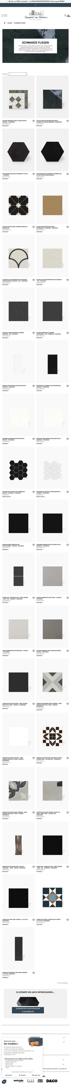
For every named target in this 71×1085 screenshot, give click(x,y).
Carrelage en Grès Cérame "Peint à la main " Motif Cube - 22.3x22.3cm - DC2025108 (48, 814)
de (5, 15)
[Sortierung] (18, 74)
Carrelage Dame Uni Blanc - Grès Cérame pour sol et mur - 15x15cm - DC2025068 (13, 759)
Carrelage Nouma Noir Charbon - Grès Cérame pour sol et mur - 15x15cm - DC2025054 (14, 814)
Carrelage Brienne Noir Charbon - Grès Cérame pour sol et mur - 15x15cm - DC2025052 (49, 705)
